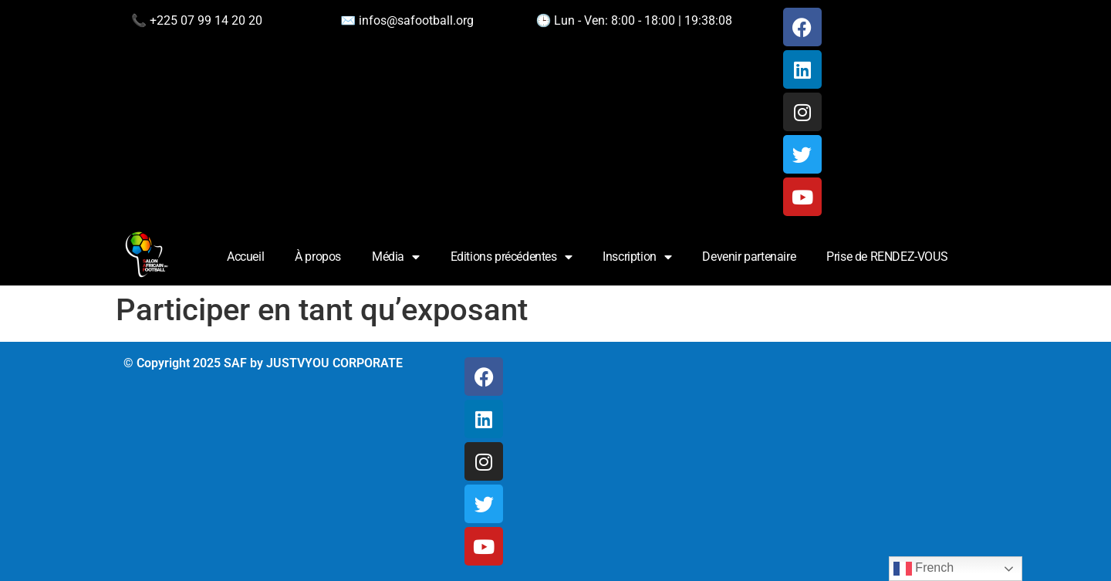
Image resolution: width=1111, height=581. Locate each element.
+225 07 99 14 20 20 (206, 20)
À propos (318, 256)
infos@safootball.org (416, 20)
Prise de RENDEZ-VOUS (886, 256)
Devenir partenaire (748, 256)
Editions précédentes (511, 257)
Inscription (637, 257)
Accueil (245, 256)
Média (396, 257)
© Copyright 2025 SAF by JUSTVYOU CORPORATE (263, 363)
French (923, 568)
